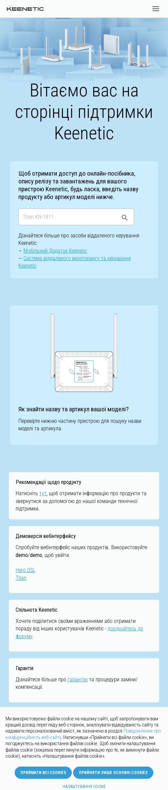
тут (43, 493)
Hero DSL (25, 570)
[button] (155, 8)
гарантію (78, 679)
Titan (21, 578)
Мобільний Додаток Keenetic (55, 251)
